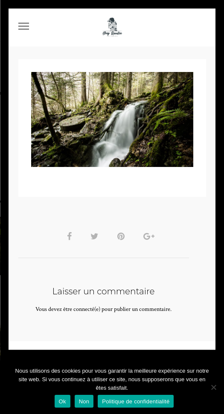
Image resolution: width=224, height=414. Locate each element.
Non (84, 401)
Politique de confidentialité (135, 401)
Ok (62, 401)
